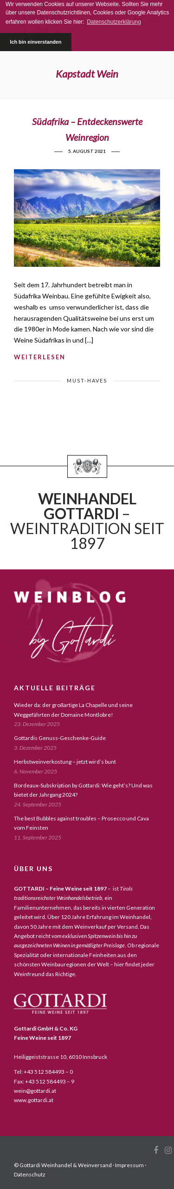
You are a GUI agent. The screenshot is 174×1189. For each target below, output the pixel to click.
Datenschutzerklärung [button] (114, 22)
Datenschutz (29, 1174)
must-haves (87, 380)
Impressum (129, 1165)
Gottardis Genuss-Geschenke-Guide (60, 737)
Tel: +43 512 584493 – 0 (43, 1071)
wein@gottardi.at (35, 1090)
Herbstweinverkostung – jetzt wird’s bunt (65, 761)
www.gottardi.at (33, 1100)
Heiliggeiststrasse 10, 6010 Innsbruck (60, 1056)
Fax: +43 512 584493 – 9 (44, 1081)
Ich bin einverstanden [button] (35, 42)
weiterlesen (39, 357)
